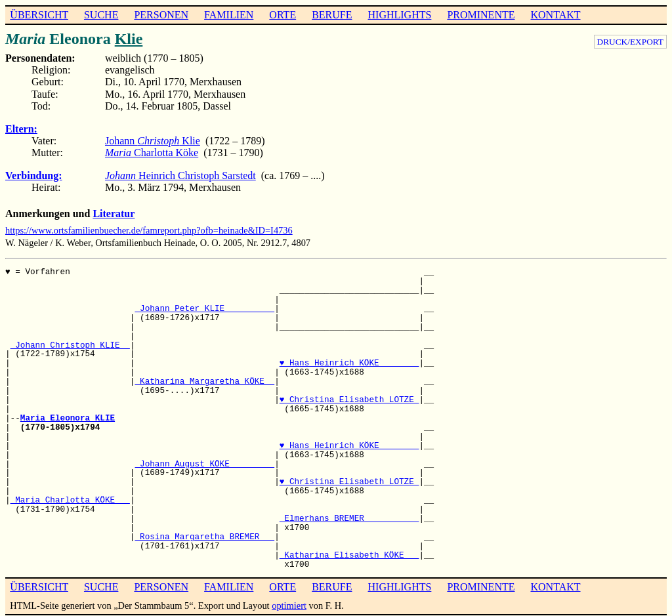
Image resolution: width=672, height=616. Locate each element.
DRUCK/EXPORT (630, 42)
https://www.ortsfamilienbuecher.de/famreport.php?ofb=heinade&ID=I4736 (149, 230)
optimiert (289, 605)
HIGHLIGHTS (400, 14)
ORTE (282, 14)
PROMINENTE (480, 14)
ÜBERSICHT (39, 14)
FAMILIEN (228, 14)
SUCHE (101, 14)
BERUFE (332, 14)
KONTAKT (555, 14)
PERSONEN (161, 14)
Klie (129, 38)
